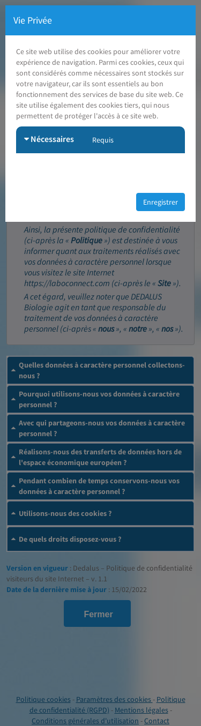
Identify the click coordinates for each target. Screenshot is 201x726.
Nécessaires (49, 138)
